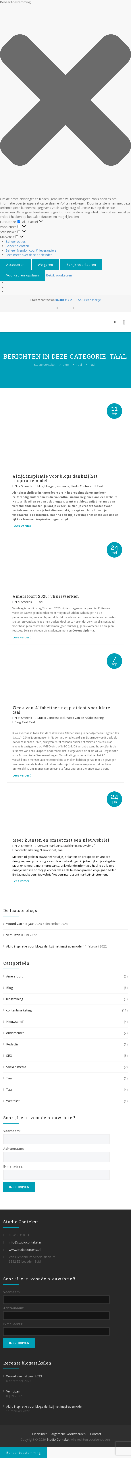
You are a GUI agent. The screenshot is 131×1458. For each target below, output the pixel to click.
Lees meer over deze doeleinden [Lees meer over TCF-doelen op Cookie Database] (29, 255)
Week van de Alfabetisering (85, 718)
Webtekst (13, 1101)
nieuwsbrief (86, 846)
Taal (100, 486)
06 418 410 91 (64, 300)
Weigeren (45, 264)
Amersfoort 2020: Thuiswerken (45, 596)
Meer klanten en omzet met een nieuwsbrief (61, 840)
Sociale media (16, 1067)
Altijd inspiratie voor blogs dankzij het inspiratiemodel (55, 478)
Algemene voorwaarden (68, 1434)
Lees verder (22, 526)
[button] (65, 100)
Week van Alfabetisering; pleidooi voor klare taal (61, 710)
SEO (9, 1055)
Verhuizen (13, 935)
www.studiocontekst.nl (25, 1249)
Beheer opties (16, 241)
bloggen (49, 486)
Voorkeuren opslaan (22, 275)
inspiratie (63, 486)
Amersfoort (14, 976)
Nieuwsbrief (48, 850)
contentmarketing (27, 850)
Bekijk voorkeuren (81, 264)
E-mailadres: (13, 1166)
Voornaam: (12, 1131)
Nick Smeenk (23, 486)
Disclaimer (39, 1434)
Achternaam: (13, 1148)
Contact (95, 1434)
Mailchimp (70, 846)
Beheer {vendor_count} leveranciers (31, 250)
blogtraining (14, 999)
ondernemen (15, 1033)
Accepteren (15, 264)
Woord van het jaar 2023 (24, 924)
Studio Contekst (81, 486)
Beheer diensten (17, 246)
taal (62, 718)
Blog (18, 722)
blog (40, 486)
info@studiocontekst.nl (25, 1242)
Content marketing (49, 846)
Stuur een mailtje (89, 300)
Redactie (12, 1044)
